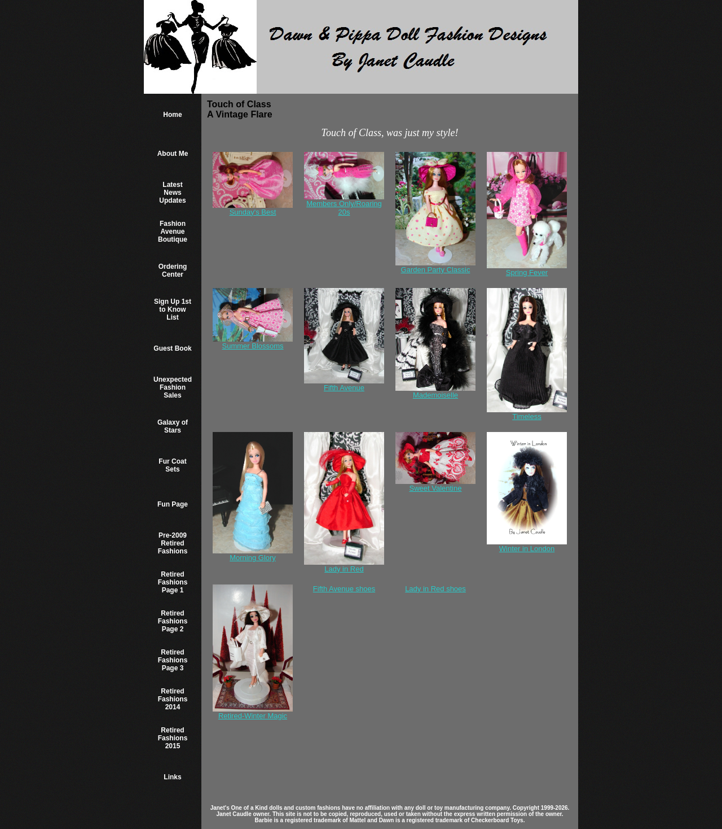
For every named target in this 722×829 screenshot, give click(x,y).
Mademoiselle (435, 395)
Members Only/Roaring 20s (344, 207)
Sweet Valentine (435, 488)
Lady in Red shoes (435, 588)
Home (172, 115)
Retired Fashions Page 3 (173, 660)
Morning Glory (253, 557)
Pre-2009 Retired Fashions (173, 543)
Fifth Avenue (344, 387)
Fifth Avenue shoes (344, 588)
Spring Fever (527, 272)
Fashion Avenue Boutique (172, 231)
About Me (172, 154)
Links (172, 777)
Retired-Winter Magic (252, 716)
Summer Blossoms (252, 346)
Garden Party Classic (435, 269)
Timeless (527, 416)
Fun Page (172, 504)
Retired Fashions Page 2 (173, 621)
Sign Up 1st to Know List (172, 309)
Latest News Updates (172, 192)
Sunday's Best (253, 212)
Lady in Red (343, 569)
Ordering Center (173, 270)
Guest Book (172, 348)
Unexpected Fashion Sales (172, 387)
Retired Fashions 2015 (173, 738)
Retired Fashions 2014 (173, 699)
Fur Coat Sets (172, 465)
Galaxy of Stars (172, 426)
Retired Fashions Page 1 (173, 582)
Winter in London (526, 548)
